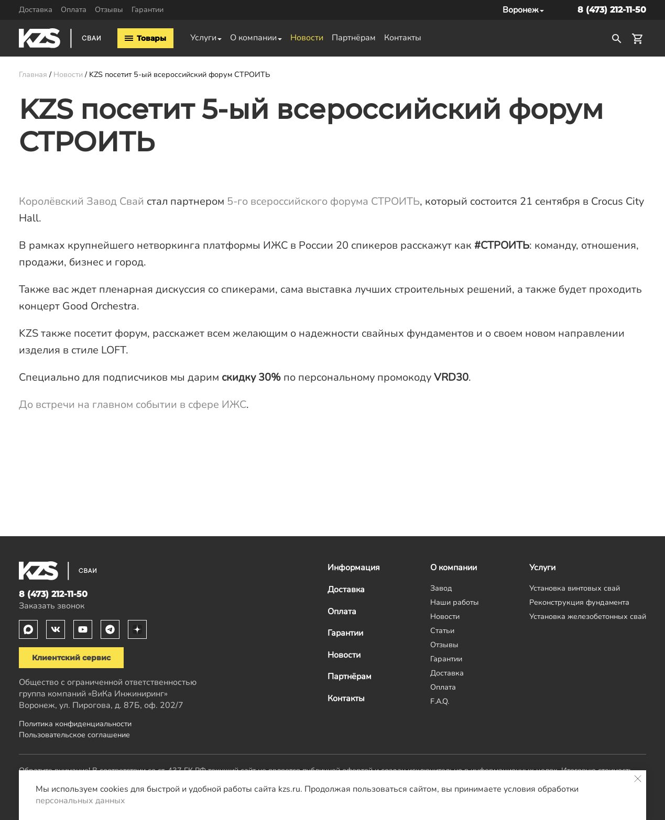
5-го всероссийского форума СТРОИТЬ (323, 201)
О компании (253, 37)
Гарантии (147, 9)
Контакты (402, 37)
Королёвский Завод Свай (81, 201)
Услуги (203, 37)
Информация (354, 567)
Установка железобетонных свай (587, 616)
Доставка (35, 9)
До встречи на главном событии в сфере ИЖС (132, 404)
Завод (441, 588)
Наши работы (454, 602)
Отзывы (109, 9)
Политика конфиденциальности (75, 723)
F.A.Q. (439, 701)
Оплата (73, 9)
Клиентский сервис (71, 657)
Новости (306, 37)
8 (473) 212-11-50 (611, 10)
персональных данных (80, 800)
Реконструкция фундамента (579, 602)
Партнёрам (354, 37)
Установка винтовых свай (574, 588)
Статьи (442, 630)
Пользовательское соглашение (74, 734)
